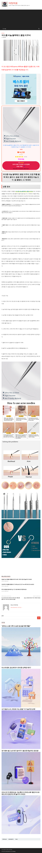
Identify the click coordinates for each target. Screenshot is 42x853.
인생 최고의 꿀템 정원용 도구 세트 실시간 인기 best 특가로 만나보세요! (18, 584)
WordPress (8, 851)
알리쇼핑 (3, 33)
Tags (16, 839)
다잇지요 (13, 3)
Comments (10, 839)
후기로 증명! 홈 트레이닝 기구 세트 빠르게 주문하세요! (14, 589)
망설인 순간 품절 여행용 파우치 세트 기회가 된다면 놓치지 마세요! (17, 579)
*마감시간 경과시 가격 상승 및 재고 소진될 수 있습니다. (21, 168)
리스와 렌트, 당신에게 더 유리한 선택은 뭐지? (16, 667)
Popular (4, 839)
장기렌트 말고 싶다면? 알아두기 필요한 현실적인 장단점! (20, 750)
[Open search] (39, 28)
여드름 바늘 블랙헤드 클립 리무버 (24, 191)
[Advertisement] (21, 18)
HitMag (13, 851)
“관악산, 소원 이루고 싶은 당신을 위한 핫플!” (16, 626)
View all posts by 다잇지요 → (16, 607)
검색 (3, 615)
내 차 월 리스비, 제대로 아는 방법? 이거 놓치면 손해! (18, 709)
